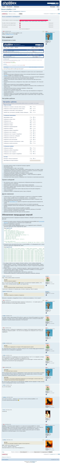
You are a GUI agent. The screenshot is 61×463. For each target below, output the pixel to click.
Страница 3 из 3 (53, 13)
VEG (20, 21)
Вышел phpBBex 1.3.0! (8, 9)
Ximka (39, 21)
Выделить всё (9, 228)
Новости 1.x (23, 11)
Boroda (36, 21)
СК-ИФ (30, 21)
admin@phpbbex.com (33, 461)
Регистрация (52, 6)
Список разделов (4, 11)
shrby (45, 21)
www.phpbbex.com (13, 201)
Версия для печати (58, 9)
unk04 (33, 21)
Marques (42, 21)
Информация (16, 6)
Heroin (23, 21)
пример (5, 75)
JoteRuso (26, 21)
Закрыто (4, 14)
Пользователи (9, 6)
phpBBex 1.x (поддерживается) (14, 11)
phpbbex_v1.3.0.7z (10, 34)
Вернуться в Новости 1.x (6, 457)
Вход (58, 6)
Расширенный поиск (55, 4)
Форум (3, 6)
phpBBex (33, 462)
